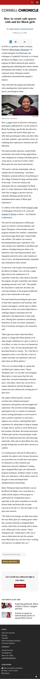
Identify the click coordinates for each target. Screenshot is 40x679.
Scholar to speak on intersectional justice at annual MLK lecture (25, 615)
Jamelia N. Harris (9, 214)
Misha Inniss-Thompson (19, 50)
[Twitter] (31, 677)
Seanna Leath (32, 208)
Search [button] (32, 2)
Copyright (5, 638)
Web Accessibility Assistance (11, 641)
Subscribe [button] (20, 586)
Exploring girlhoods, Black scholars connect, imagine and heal (26, 606)
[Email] (36, 677)
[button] (20, 105)
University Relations (8, 643)
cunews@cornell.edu (8, 658)
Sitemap (4, 635)
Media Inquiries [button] (11, 561)
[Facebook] (27, 677)
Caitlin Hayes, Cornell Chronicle (21, 29)
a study (9, 122)
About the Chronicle (8, 633)
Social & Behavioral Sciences (12, 554)
